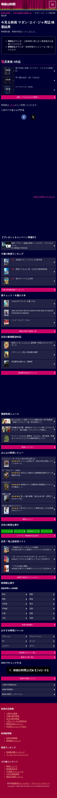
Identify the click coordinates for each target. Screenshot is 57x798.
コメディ (5, 646)
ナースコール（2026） (24, 87)
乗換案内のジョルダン (20, 783)
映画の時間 (5, 13)
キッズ (32, 641)
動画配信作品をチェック (27, 373)
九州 (4, 618)
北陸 (31, 608)
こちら (12, 105)
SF (3, 641)
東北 (31, 604)
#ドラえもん (6, 531)
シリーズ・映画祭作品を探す (28, 536)
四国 (31, 613)
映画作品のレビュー (14, 724)
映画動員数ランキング (15, 752)
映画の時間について (27, 678)
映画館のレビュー (13, 741)
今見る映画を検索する (22, 13)
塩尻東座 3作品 (11, 61)
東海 (31, 599)
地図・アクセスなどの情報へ (28, 97)
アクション (6, 636)
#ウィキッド (19, 531)
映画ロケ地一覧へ (28, 657)
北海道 (4, 604)
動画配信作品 (11, 769)
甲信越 (4, 608)
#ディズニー (46, 531)
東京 (4, 594)
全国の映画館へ (28, 625)
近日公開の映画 (12, 719)
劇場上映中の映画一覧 (27, 331)
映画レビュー (28, 519)
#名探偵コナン (32, 531)
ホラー (32, 646)
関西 (4, 599)
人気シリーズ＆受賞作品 (16, 721)
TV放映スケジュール (14, 772)
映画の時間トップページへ (12, 694)
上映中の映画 (11, 713)
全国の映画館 (11, 738)
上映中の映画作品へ (10, 685)
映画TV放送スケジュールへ (27, 577)
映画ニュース (11, 766)
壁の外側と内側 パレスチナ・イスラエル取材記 (34, 69)
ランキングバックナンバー (17, 755)
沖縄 (31, 618)
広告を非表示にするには (44, 197)
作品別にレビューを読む (16, 726)
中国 (4, 613)
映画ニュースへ (28, 447)
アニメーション (35, 636)
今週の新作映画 (12, 716)
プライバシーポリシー (40, 783)
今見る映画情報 (12, 774)
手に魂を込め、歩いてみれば (27, 78)
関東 (31, 594)
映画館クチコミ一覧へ (27, 653)
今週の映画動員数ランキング (13, 290)
